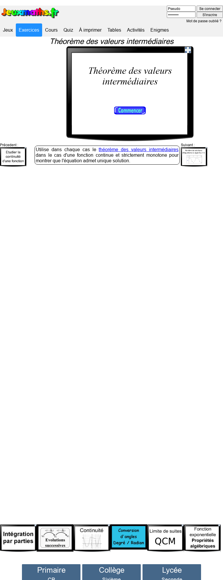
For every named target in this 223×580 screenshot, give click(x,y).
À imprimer (90, 30)
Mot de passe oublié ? (204, 21)
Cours (51, 30)
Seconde (172, 570)
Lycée (172, 560)
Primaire (51, 560)
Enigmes (159, 30)
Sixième (111, 570)
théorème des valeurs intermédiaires (139, 140)
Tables (114, 30)
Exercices (29, 30)
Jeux (8, 30)
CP (51, 570)
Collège (111, 560)
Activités (136, 30)
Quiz (68, 30)
